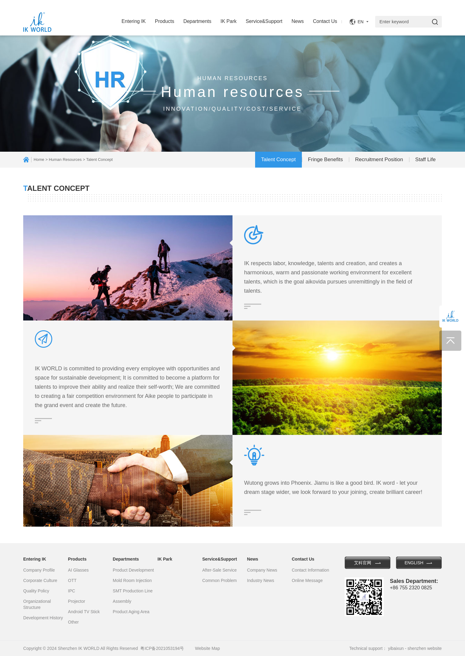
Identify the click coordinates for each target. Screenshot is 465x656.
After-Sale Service (219, 570)
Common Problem (219, 580)
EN (360, 21)
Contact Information (310, 570)
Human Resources (65, 159)
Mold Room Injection (132, 580)
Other (73, 622)
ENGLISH (414, 562)
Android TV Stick (84, 611)
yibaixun (396, 648)
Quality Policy (36, 590)
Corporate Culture (40, 580)
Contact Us (325, 21)
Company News (262, 570)
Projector (76, 601)
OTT (72, 580)
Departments (197, 21)
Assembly (122, 601)
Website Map (207, 648)
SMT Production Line (132, 590)
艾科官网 (362, 562)
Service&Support (264, 21)
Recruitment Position (379, 159)
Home (39, 159)
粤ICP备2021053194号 (162, 648)
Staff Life (425, 159)
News (297, 21)
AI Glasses (78, 570)
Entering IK (134, 21)
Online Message (307, 580)
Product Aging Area (131, 611)
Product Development (133, 570)
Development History (43, 617)
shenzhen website (425, 648)
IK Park (228, 21)
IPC (71, 590)
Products (164, 21)
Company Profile (39, 570)
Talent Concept (278, 159)
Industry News (260, 580)
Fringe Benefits (325, 159)
